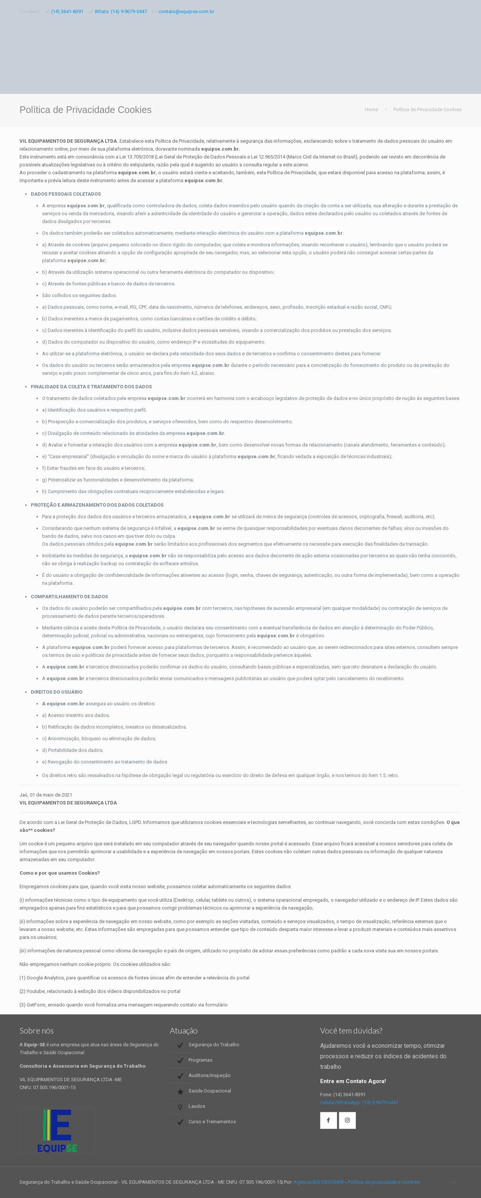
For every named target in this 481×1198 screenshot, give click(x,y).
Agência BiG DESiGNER (318, 1182)
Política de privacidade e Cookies (384, 1182)
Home (371, 109)
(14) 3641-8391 (67, 11)
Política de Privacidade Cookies (427, 109)
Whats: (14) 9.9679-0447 (121, 11)
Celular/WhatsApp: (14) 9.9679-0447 (359, 1102)
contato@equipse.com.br (186, 11)
